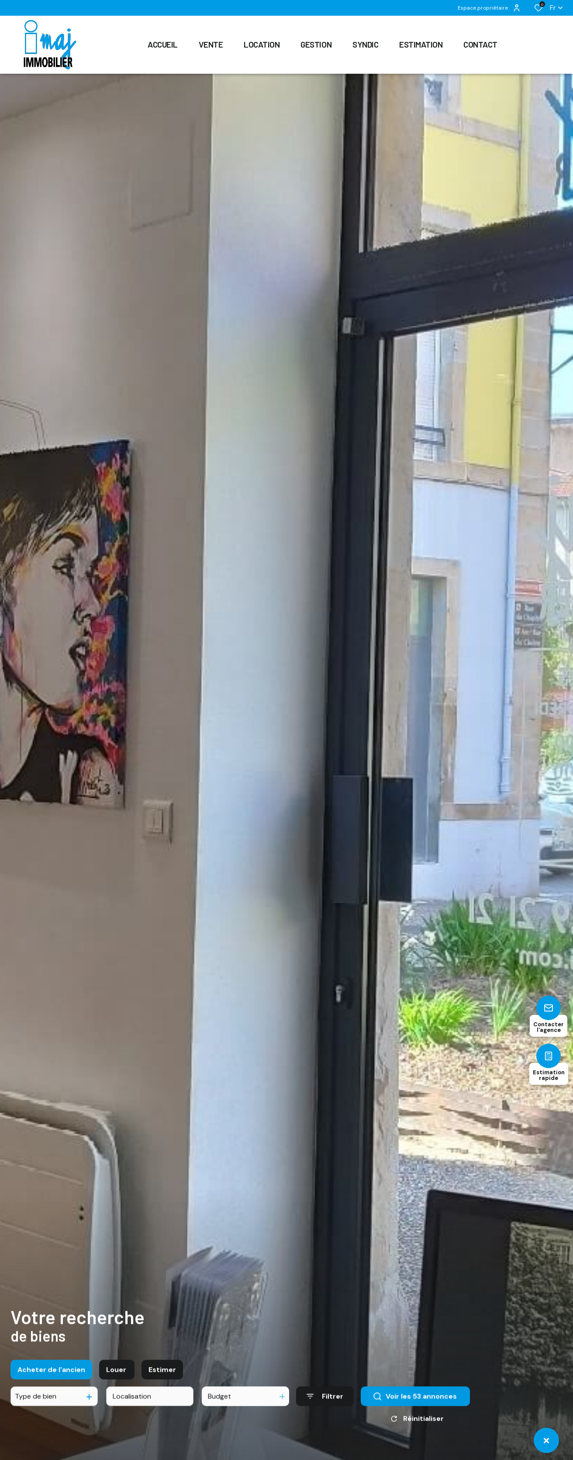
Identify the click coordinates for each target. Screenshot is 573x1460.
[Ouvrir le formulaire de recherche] (325, 1413)
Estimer (162, 1386)
